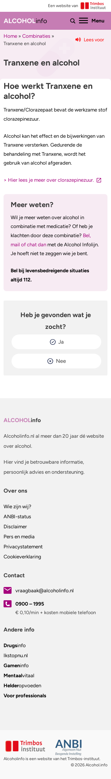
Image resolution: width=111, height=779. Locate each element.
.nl (16, 655)
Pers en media (19, 536)
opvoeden (22, 685)
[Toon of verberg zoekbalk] (73, 21)
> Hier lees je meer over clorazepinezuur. (49, 180)
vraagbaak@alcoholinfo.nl (44, 590)
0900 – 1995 (29, 604)
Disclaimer (15, 526)
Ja (61, 342)
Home (10, 36)
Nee (61, 361)
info (15, 645)
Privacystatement (23, 547)
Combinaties (36, 36)
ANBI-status (17, 516)
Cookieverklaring (22, 557)
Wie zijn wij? (17, 506)
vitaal (19, 675)
